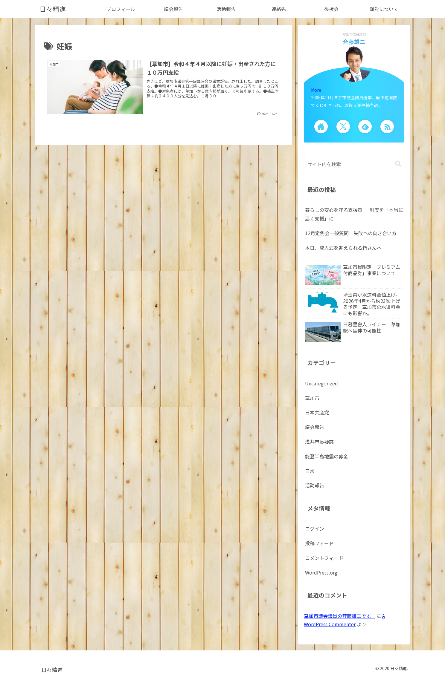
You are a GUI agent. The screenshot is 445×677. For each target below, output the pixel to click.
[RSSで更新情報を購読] (387, 126)
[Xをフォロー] (343, 126)
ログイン (314, 528)
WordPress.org (321, 572)
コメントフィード (324, 557)
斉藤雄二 (354, 41)
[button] (398, 163)
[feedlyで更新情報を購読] (365, 126)
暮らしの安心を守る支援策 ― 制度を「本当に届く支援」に (354, 214)
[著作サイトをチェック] (321, 126)
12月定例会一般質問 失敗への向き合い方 (351, 233)
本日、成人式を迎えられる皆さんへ (343, 247)
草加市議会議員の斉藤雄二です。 (339, 615)
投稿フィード (319, 543)
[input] (354, 164)
